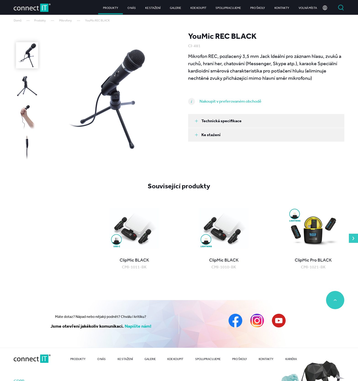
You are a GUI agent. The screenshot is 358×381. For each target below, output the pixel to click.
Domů (17, 20)
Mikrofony (65, 20)
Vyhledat (340, 6)
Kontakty (281, 7)
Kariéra (291, 359)
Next (353, 238)
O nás (131, 7)
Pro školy (257, 7)
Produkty (110, 7)
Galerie (175, 7)
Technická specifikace (218, 120)
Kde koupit (198, 7)
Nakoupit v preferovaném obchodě (230, 101)
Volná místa (308, 7)
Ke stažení (153, 7)
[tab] (266, 121)
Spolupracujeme (228, 7)
